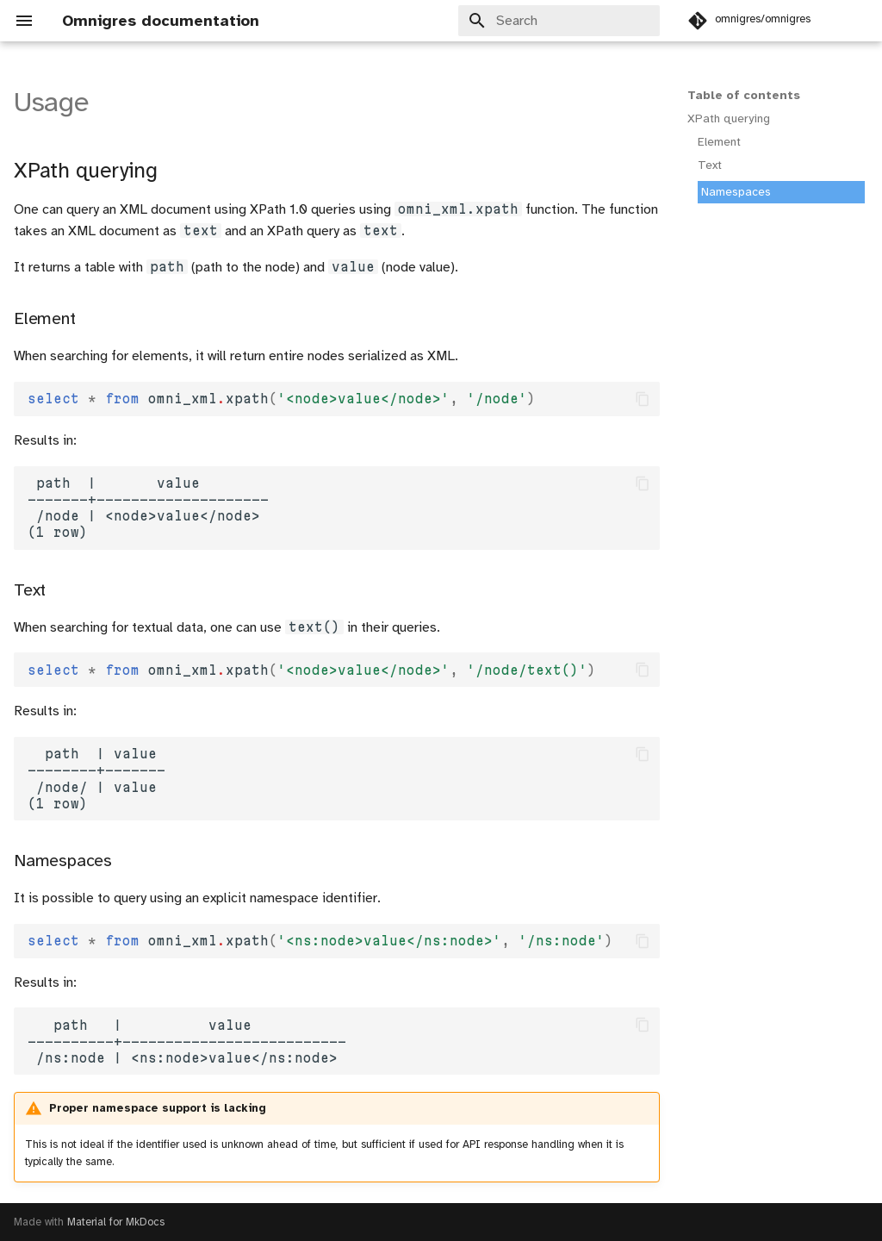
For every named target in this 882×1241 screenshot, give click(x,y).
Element (719, 141)
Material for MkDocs (116, 1222)
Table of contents (743, 95)
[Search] (559, 20)
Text (710, 165)
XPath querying (728, 118)
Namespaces (736, 191)
